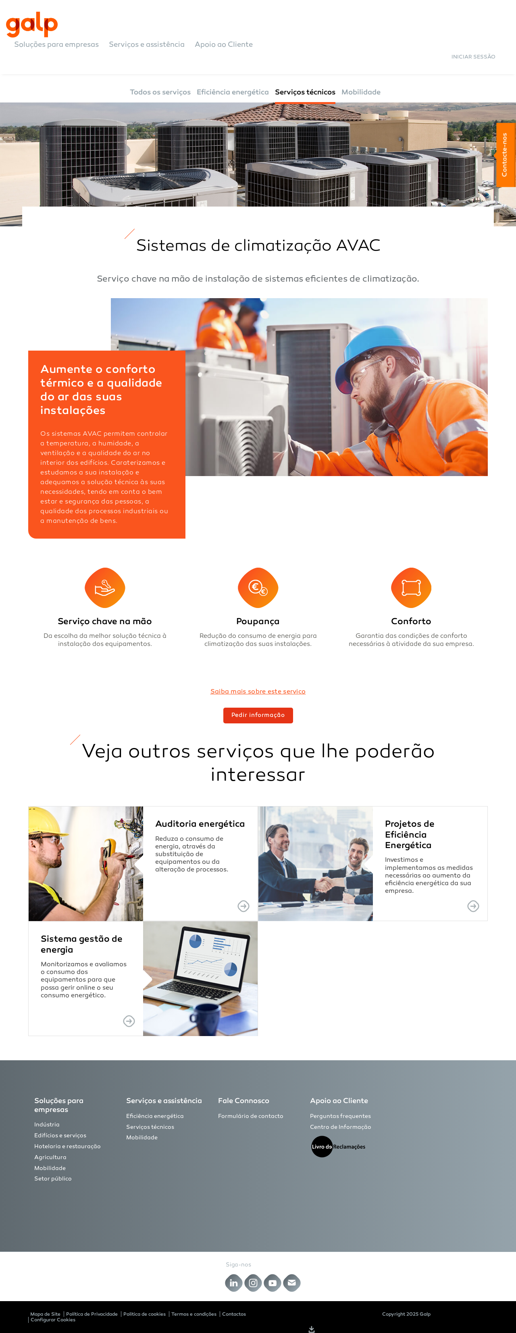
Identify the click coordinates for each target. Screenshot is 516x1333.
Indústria (47, 1125)
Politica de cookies (144, 1314)
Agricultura (50, 1157)
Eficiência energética (233, 92)
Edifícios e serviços (60, 1135)
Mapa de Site (45, 1314)
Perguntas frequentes (340, 1116)
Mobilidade (361, 92)
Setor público (53, 1179)
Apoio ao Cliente (224, 45)
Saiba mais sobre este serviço (258, 692)
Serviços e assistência (147, 45)
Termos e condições (193, 1314)
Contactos (234, 1314)
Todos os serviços (160, 92)
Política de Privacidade (92, 1314)
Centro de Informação (340, 1127)
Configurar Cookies (53, 1320)
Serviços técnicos (305, 92)
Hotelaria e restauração (67, 1146)
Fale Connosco (243, 1101)
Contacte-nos (504, 155)
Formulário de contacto (250, 1116)
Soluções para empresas (56, 45)
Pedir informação (258, 715)
